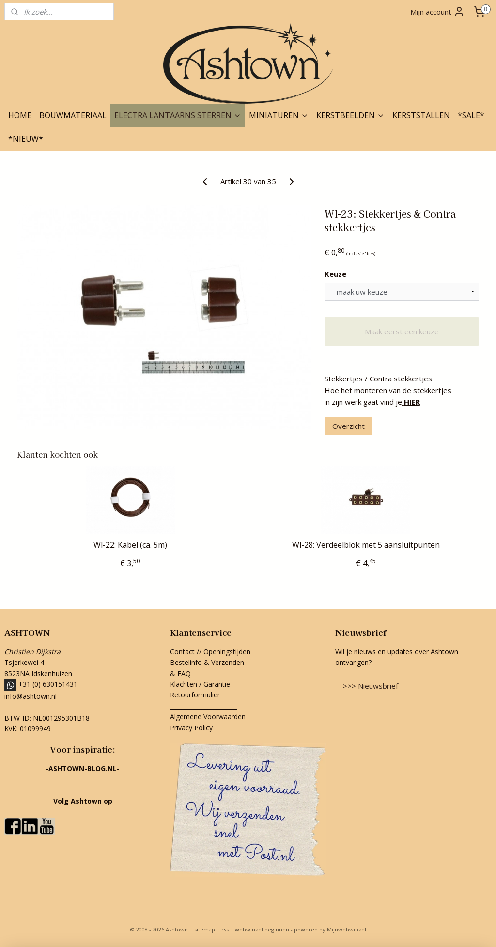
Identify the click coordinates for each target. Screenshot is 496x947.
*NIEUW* (25, 138)
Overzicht (348, 426)
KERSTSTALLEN (421, 115)
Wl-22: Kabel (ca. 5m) (130, 545)
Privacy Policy (191, 727)
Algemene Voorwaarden (208, 716)
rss (225, 929)
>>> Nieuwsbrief (370, 686)
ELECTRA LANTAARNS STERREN (177, 115)
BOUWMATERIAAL (73, 115)
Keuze (335, 274)
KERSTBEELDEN (350, 115)
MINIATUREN (279, 115)
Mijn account (437, 11)
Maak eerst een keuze (402, 331)
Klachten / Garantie (200, 684)
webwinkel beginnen (262, 929)
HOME (19, 115)
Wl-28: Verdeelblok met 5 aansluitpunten (366, 545)
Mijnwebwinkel (346, 929)
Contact (182, 651)
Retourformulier (196, 694)
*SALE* (471, 115)
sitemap (204, 929)
